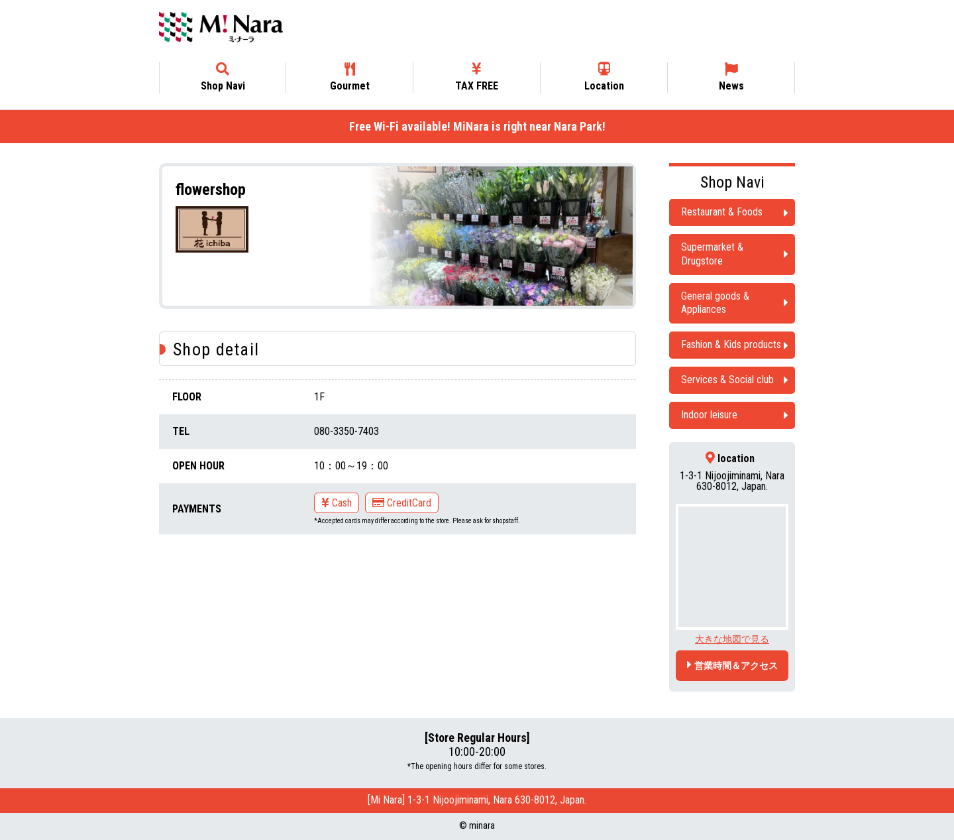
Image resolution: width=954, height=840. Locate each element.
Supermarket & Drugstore (712, 254)
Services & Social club (727, 379)
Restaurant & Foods (722, 212)
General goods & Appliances (715, 303)
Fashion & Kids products (731, 344)
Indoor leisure (709, 414)
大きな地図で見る (732, 639)
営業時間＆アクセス (736, 665)
